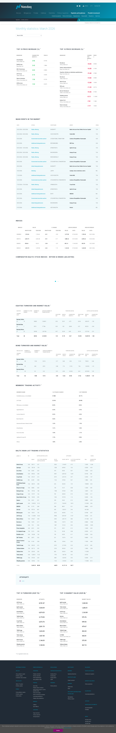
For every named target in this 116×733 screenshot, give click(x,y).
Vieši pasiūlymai (36, 716)
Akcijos (18, 13)
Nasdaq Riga (53, 675)
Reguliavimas (76, 16)
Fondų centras (18, 696)
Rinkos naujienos (62, 13)
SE (28, 456)
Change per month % (93, 460)
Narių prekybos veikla (37, 679)
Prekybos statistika (37, 674)
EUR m (33, 459)
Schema (85, 6)
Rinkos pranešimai (88, 684)
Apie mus (97, 16)
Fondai (36, 13)
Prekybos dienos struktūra (38, 687)
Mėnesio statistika (36, 675)
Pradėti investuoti (94, 13)
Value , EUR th (65, 460)
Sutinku (58, 730)
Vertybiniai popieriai (56, 16)
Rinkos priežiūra (53, 685)
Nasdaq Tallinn (53, 677)
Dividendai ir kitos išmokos (21, 677)
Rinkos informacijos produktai (39, 694)
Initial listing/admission (37, 166)
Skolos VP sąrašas (19, 684)
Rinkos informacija (67, 16)
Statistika (52, 13)
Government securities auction (38, 138)
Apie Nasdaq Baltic (89, 707)
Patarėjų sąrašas (71, 698)
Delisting (33, 170)
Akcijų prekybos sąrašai (20, 674)
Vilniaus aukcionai (36, 714)
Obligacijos (27, 13)
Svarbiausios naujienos (89, 674)
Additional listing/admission (38, 143)
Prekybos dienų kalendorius (38, 698)
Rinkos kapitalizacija (37, 677)
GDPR (51, 679)
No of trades (56, 460)
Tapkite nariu (70, 686)
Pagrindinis (18, 19)
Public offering (35, 129)
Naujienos (91, 16)
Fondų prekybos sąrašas (20, 692)
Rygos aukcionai (36, 712)
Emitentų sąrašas (19, 675)
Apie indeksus (36, 706)
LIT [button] (91, 5)
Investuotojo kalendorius (38, 696)
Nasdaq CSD (97, 5)
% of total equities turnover (75, 460)
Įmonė (19, 455)
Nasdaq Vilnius (53, 674)
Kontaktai (87, 709)
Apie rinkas (35, 685)
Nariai (69, 688)
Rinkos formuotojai (37, 692)
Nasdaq (23, 6)
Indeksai (43, 13)
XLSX (23, 581)
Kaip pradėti (84, 16)
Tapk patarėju (70, 697)
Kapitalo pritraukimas (78, 13)
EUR (86, 459)
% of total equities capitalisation (42, 460)
